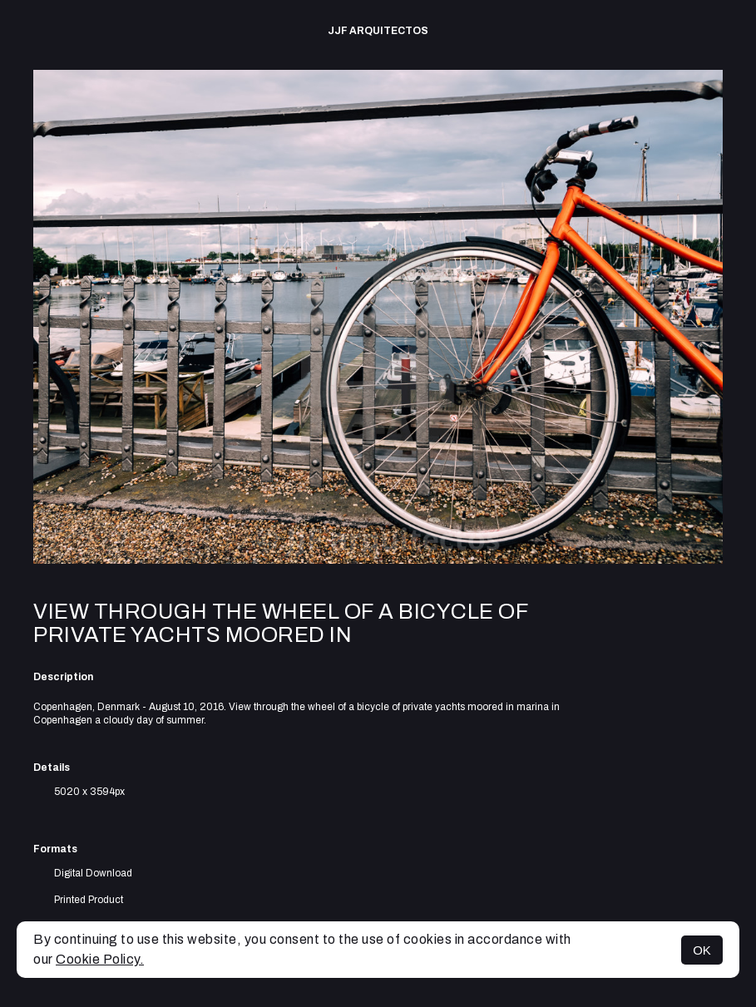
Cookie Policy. (100, 959)
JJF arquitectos (378, 31)
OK (702, 950)
